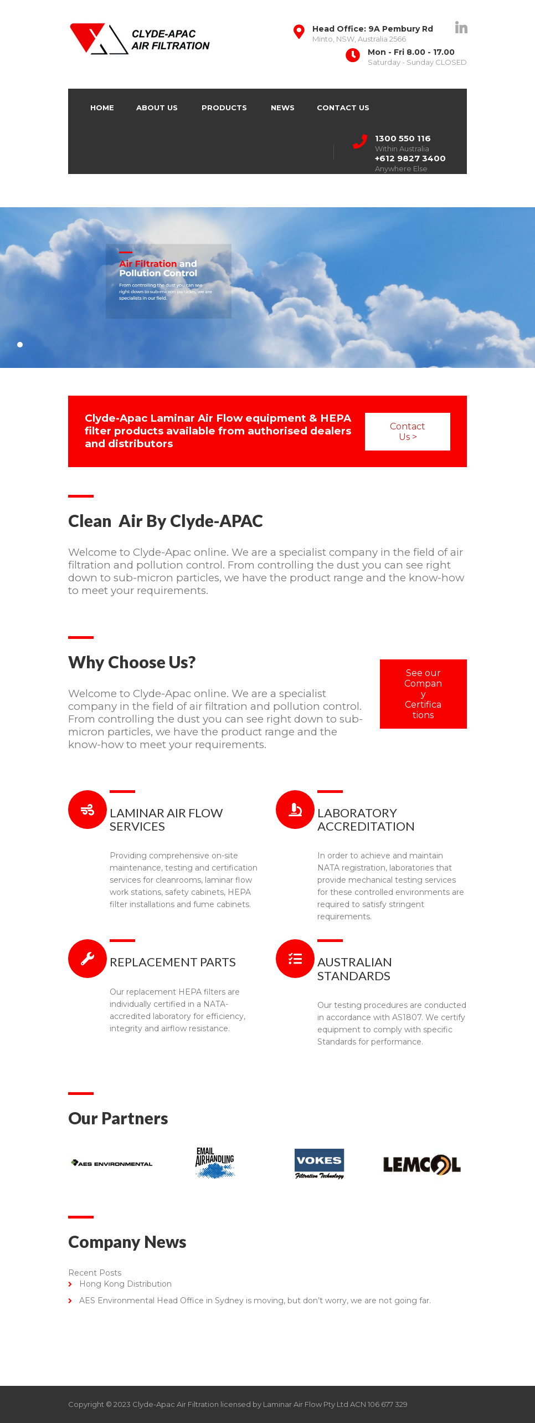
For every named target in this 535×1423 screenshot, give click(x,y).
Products (224, 107)
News (283, 107)
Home (102, 107)
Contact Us (343, 107)
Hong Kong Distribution (125, 1284)
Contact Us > (308, 431)
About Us (157, 107)
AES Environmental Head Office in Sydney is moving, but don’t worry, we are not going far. (255, 1301)
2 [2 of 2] (186, 344)
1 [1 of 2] (173, 344)
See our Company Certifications (423, 694)
